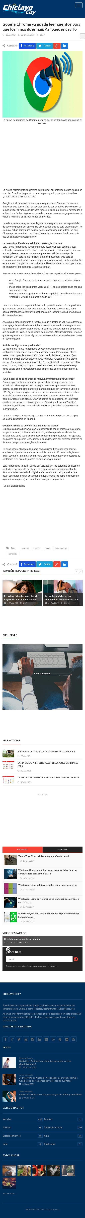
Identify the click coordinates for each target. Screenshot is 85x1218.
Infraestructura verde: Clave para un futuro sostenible (46, 751)
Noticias (25, 548)
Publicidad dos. (42, 673)
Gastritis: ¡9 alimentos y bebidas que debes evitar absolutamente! (45, 1062)
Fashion (37, 548)
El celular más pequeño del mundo (22, 939)
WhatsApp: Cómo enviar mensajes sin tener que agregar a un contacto (48, 901)
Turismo (22, 1127)
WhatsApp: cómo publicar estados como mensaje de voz (47, 885)
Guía (22, 1144)
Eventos (63, 1119)
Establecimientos (22, 1136)
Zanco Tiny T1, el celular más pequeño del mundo (44, 856)
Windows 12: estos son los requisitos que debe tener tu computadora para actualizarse (47, 872)
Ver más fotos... (9, 1193)
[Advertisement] (42, 518)
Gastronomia (61, 548)
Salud (48, 548)
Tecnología (12, 553)
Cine (63, 1136)
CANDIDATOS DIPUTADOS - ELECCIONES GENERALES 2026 (48, 777)
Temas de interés (26, 1058)
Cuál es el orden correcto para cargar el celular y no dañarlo (50, 1094)
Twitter (44, 45)
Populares (22, 850)
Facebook (27, 45)
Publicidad (63, 1144)
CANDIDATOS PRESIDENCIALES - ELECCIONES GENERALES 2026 (47, 764)
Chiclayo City (29, 35)
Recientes (62, 850)
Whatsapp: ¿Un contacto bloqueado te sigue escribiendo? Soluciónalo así (48, 915)
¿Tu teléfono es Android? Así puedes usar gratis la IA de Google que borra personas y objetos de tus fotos (48, 1079)
